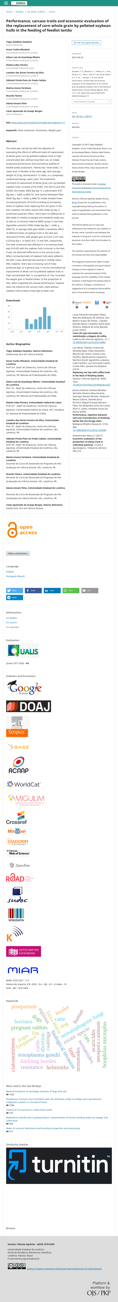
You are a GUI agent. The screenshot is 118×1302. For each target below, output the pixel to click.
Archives (19, 11)
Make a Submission (17, 553)
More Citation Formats (84, 101)
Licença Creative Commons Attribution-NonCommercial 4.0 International (64, 1268)
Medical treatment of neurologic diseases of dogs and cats (36, 1091)
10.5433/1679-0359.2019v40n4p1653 (91, 384)
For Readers (11, 618)
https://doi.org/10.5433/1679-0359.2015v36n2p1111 (38, 122)
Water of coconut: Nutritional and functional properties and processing (43, 1128)
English (10, 571)
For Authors (11, 622)
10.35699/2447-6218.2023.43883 (89, 342)
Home (9, 11)
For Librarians (12, 627)
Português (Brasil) (15, 576)
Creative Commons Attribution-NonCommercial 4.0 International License (91, 188)
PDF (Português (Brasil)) (87, 42)
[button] (14, 590)
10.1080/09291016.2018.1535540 (89, 430)
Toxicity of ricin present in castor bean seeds (29, 1109)
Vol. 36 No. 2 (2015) (36, 11)
